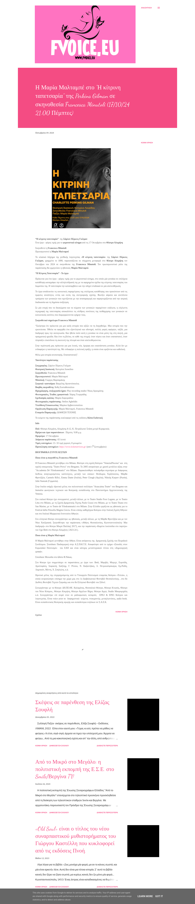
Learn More (145, 896)
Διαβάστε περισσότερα (107, 746)
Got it (159, 896)
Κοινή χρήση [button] (147, 143)
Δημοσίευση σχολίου (59, 746)
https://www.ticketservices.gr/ (72, 447)
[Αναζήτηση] (146, 7)
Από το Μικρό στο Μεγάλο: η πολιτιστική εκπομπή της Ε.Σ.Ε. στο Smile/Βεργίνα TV (74, 769)
